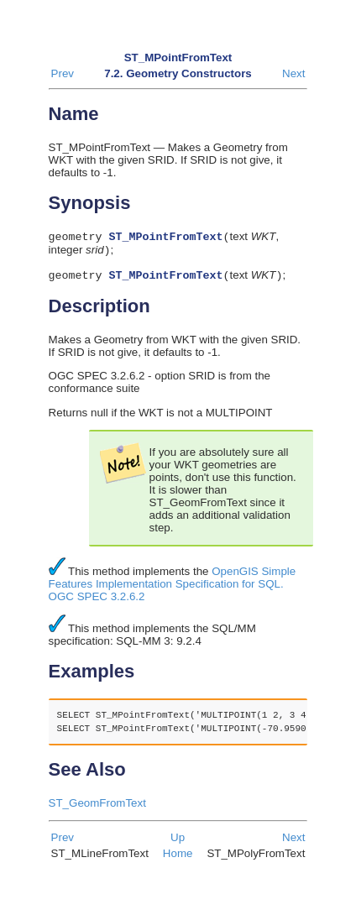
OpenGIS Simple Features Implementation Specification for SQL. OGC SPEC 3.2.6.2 (172, 589)
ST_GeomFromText (97, 808)
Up (177, 842)
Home (178, 858)
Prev (62, 73)
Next (293, 73)
